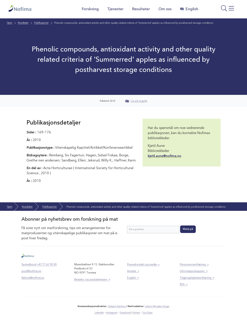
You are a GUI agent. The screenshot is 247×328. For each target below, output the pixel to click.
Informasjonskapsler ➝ (194, 271)
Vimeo (136, 312)
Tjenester (115, 9)
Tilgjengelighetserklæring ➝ (197, 278)
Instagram (112, 312)
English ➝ (133, 278)
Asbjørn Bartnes (117, 306)
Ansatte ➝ (133, 271)
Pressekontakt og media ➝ (143, 264)
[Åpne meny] (220, 10)
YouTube (147, 312)
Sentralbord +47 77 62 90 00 (39, 264)
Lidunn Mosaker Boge (157, 306)
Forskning (89, 9)
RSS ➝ (183, 284)
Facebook (125, 312)
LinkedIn (100, 312)
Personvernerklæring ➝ (194, 264)
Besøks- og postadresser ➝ (92, 279)
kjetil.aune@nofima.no (165, 156)
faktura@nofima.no (32, 278)
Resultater (140, 9)
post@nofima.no (31, 271)
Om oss (164, 9)
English (189, 9)
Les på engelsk (136, 101)
